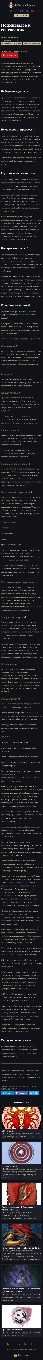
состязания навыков (32, 44)
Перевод (18, 44)
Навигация (22, 15)
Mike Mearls (7, 44)
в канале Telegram (19, 1077)
